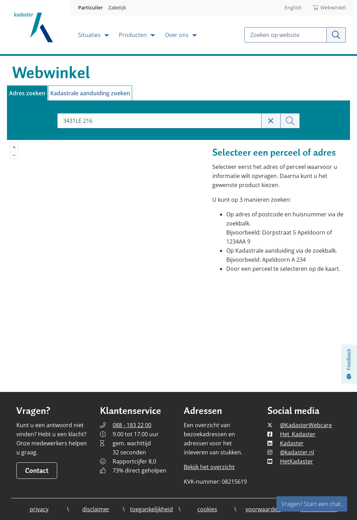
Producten (133, 35)
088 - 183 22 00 (132, 425)
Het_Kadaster (298, 434)
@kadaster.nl (297, 452)
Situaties (90, 35)
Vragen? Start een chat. (311, 504)
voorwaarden (263, 509)
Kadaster (292, 443)
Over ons (177, 35)
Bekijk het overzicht (209, 467)
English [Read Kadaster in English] (293, 7)
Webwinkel (329, 7)
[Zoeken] (290, 120)
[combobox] (159, 120)
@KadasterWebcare (306, 425)
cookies (207, 509)
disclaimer (95, 509)
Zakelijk (117, 7)
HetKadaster (296, 461)
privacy (39, 509)
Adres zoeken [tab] (27, 93)
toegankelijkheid (151, 509)
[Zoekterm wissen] (271, 120)
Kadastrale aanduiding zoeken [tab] (90, 93)
